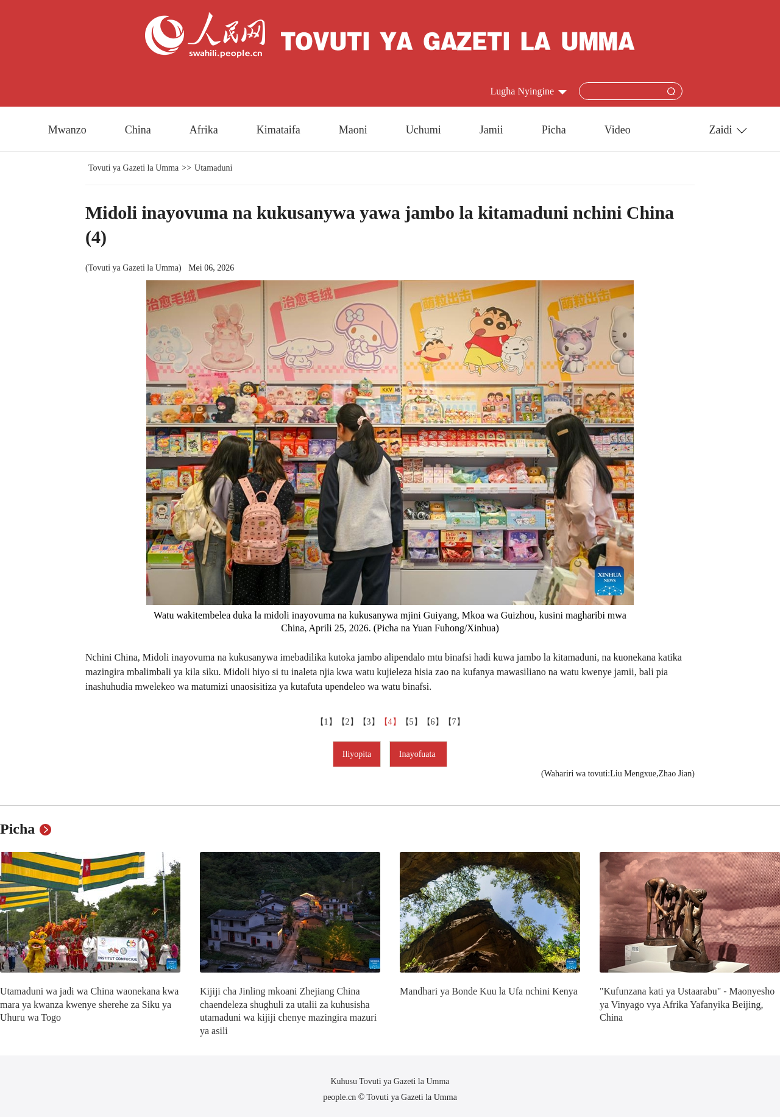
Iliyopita (356, 754)
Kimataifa (278, 130)
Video (617, 130)
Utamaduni (213, 167)
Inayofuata (418, 754)
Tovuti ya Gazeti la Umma (133, 167)
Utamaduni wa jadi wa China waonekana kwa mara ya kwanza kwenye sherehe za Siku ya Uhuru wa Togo (89, 1004)
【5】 (411, 721)
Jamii (491, 130)
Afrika (204, 130)
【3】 (369, 721)
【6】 (433, 721)
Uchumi (423, 130)
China (138, 130)
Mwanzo (67, 130)
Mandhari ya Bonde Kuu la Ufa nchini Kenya (489, 991)
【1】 (326, 721)
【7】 (454, 721)
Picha (554, 130)
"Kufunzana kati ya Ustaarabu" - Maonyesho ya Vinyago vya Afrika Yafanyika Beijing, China (687, 1004)
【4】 (390, 721)
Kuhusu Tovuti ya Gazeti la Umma (389, 1081)
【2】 (347, 721)
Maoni (353, 130)
